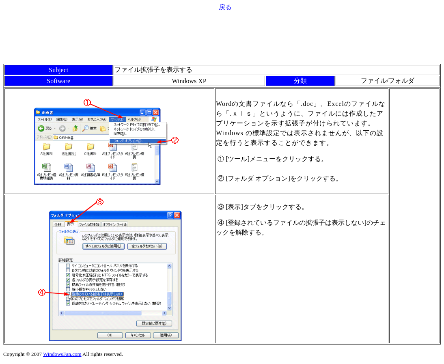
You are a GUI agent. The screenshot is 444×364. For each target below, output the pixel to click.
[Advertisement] (222, 36)
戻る (225, 7)
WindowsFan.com (62, 354)
